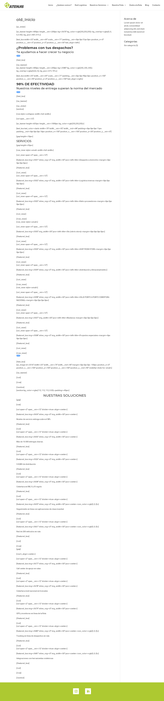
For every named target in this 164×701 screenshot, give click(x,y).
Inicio (50, 5)
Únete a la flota (135, 5)
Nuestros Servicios (98, 5)
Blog (147, 5)
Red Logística (81, 5)
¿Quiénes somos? (64, 5)
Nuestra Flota (118, 5)
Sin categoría (129, 45)
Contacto (156, 5)
